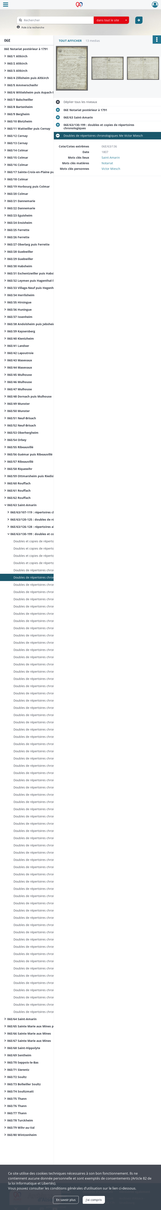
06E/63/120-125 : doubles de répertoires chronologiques (50, 519)
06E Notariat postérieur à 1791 (26, 49)
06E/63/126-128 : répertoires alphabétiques (41, 527)
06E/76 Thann (17, 1106)
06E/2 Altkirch (17, 63)
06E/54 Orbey (16, 440)
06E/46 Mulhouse (19, 382)
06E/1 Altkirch (17, 56)
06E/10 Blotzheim (19, 121)
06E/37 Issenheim (19, 317)
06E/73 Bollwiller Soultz (24, 1084)
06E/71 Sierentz (18, 1070)
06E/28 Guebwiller (20, 252)
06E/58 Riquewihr (19, 469)
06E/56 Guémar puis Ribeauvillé (29, 454)
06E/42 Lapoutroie (20, 353)
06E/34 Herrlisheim (20, 295)
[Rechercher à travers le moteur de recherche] (57, 20)
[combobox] (111, 20)
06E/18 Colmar (17, 179)
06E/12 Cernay (17, 136)
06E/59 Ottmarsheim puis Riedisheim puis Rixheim (43, 476)
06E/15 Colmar (17, 157)
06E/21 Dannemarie (21, 201)
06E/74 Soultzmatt (20, 1091)
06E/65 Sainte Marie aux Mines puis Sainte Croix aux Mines (48, 1026)
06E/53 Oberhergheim (22, 433)
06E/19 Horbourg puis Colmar (28, 186)
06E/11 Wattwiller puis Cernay (28, 129)
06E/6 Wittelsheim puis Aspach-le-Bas (34, 92)
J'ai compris (94, 1200)
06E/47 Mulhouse (19, 389)
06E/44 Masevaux (19, 367)
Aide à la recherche (32, 27)
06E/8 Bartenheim (20, 107)
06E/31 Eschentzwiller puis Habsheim (33, 273)
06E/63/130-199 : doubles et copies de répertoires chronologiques (51, 534)
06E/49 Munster (18, 404)
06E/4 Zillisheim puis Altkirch (28, 78)
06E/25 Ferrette (18, 230)
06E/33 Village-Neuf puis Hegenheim (33, 288)
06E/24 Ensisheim (19, 223)
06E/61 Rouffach (19, 490)
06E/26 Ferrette (18, 237)
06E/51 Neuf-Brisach (21, 418)
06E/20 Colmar (17, 194)
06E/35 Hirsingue (19, 302)
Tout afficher (70, 40)
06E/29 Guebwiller (20, 259)
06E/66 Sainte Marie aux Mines (29, 1033)
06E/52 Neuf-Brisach (21, 425)
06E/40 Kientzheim (20, 338)
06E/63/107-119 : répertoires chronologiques (42, 512)
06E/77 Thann (17, 1113)
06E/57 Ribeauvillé (20, 462)
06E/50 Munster (18, 411)
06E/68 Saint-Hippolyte (23, 1048)
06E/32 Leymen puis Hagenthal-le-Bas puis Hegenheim (46, 281)
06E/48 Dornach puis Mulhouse (29, 396)
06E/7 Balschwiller (20, 100)
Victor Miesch (111, 169)
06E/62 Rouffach (19, 498)
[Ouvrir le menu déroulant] (5, 4)
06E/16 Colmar (17, 165)
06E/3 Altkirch (17, 71)
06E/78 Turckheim (20, 1120)
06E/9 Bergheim (18, 114)
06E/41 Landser (18, 346)
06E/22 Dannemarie (21, 208)
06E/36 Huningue (19, 309)
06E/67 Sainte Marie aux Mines (29, 1041)
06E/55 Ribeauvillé (20, 447)
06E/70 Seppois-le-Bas (22, 1062)
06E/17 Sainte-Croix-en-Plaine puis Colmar (37, 172)
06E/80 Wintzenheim (22, 1135)
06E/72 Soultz (17, 1077)
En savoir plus (66, 1200)
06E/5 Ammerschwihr (22, 85)
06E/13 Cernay (17, 143)
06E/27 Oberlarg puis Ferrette (28, 244)
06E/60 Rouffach (19, 483)
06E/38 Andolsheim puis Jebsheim (31, 324)
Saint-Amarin (111, 157)
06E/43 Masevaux (19, 360)
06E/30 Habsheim (19, 266)
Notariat (107, 163)
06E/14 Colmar (17, 150)
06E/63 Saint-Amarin (22, 505)
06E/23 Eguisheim (19, 215)
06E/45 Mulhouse (19, 375)
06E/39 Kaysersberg (21, 331)
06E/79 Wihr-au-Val (20, 1128)
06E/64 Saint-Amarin (22, 1019)
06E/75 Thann (17, 1099)
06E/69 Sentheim (19, 1055)
